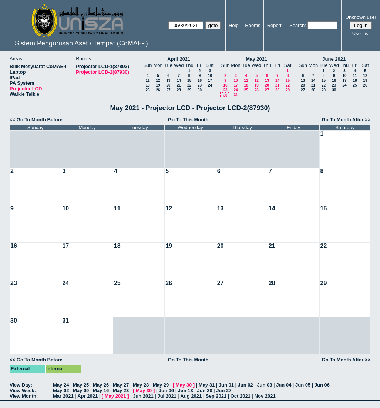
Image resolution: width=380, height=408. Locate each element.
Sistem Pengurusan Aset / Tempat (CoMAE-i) (81, 43)
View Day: (21, 385)
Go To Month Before (40, 119)
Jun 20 (204, 390)
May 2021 (256, 59)
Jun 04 (283, 385)
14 (179, 80)
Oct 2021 (240, 396)
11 (147, 80)
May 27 (121, 385)
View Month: (24, 396)
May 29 (161, 385)
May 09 (81, 390)
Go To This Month (188, 119)
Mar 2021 (63, 396)
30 (200, 90)
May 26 (101, 385)
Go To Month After (343, 119)
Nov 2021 (265, 396)
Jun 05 (302, 385)
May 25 (81, 385)
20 (168, 85)
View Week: (23, 390)
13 (168, 80)
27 (168, 90)
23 (200, 85)
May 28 (141, 385)
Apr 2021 (87, 396)
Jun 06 (322, 385)
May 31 (207, 385)
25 (147, 90)
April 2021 (178, 59)
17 (210, 80)
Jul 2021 (166, 396)
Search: (297, 25)
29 (189, 90)
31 (236, 95)
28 (179, 90)
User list (361, 33)
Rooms (252, 25)
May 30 (184, 385)
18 (147, 85)
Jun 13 (185, 390)
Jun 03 (264, 385)
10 (210, 76)
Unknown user (361, 17)
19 (158, 85)
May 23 (121, 390)
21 (179, 85)
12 (158, 80)
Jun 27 (223, 390)
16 (200, 80)
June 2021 (334, 59)
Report (274, 25)
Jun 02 (245, 385)
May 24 (61, 385)
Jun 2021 (143, 396)
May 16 (101, 390)
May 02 (61, 390)
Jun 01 (226, 385)
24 (210, 85)
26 (158, 90)
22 (189, 85)
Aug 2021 (191, 396)
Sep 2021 (216, 396)
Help (234, 25)
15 (189, 80)
